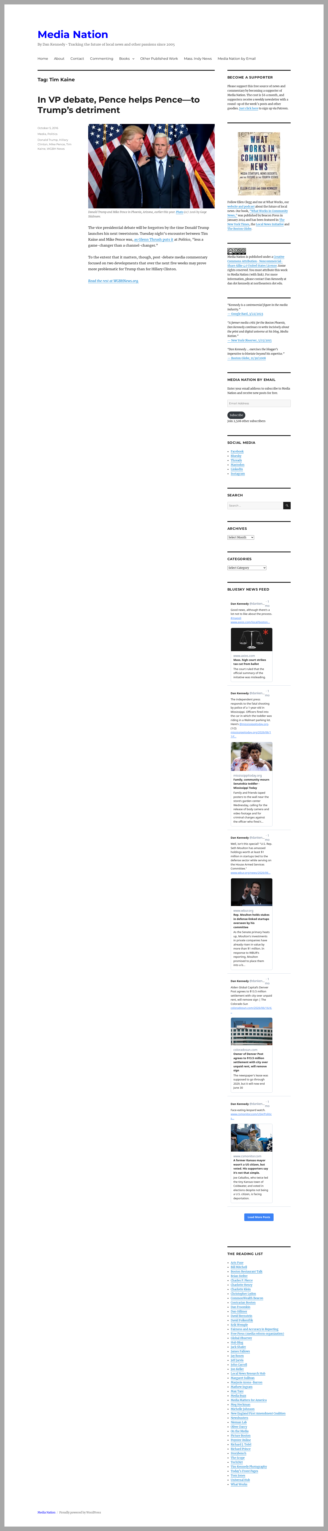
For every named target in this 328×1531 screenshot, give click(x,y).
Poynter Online (241, 1440)
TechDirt (237, 1462)
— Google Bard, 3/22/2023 (245, 314)
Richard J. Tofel (241, 1444)
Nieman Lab (239, 1422)
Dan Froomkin (240, 1307)
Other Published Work (159, 59)
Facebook (237, 451)
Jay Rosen (237, 1356)
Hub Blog (237, 1342)
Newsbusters (239, 1418)
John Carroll (239, 1365)
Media (42, 134)
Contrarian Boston (243, 1302)
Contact (77, 59)
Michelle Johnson (243, 1409)
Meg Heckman (240, 1404)
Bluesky (236, 456)
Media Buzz (238, 1396)
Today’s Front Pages (244, 1471)
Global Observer (241, 1338)
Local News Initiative (270, 224)
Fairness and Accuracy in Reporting (254, 1329)
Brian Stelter (239, 1276)
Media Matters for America (249, 1400)
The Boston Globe (239, 229)
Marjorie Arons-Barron (246, 1382)
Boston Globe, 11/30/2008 (248, 358)
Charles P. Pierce (242, 1280)
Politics (52, 134)
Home (43, 59)
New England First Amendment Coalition (258, 1413)
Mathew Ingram (241, 1387)
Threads (236, 460)
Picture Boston (241, 1435)
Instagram (238, 473)
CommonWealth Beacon (247, 1298)
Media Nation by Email (237, 59)
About (59, 59)
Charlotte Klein (241, 1289)
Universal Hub (240, 1480)
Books (124, 59)
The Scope (238, 1458)
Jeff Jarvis (237, 1360)
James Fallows (240, 1351)
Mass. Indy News (198, 59)
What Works (239, 1484)
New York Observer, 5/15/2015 (251, 340)
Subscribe (236, 415)
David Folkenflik (242, 1320)
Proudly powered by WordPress (80, 1512)
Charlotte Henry (241, 1285)
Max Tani (237, 1391)
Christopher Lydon (243, 1294)
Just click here (248, 108)
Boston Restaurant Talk (246, 1271)
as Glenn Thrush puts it (153, 239)
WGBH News (56, 148)
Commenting (101, 59)
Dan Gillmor (239, 1311)
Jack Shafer (238, 1347)
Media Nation (73, 34)
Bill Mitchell (239, 1267)
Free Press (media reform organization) (257, 1333)
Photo (179, 212)
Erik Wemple (239, 1325)
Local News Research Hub (248, 1373)
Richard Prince (241, 1449)
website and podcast (241, 206)
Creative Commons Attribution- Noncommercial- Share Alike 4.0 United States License (255, 261)
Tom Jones (238, 1475)
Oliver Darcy (239, 1427)
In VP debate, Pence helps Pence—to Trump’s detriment (119, 104)
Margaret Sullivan (243, 1378)
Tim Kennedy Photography (249, 1467)
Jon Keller (237, 1369)
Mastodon (237, 465)
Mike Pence (57, 144)
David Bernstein (241, 1316)
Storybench (238, 1453)
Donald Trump (48, 139)
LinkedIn (237, 469)
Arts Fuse (237, 1263)
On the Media (239, 1431)
